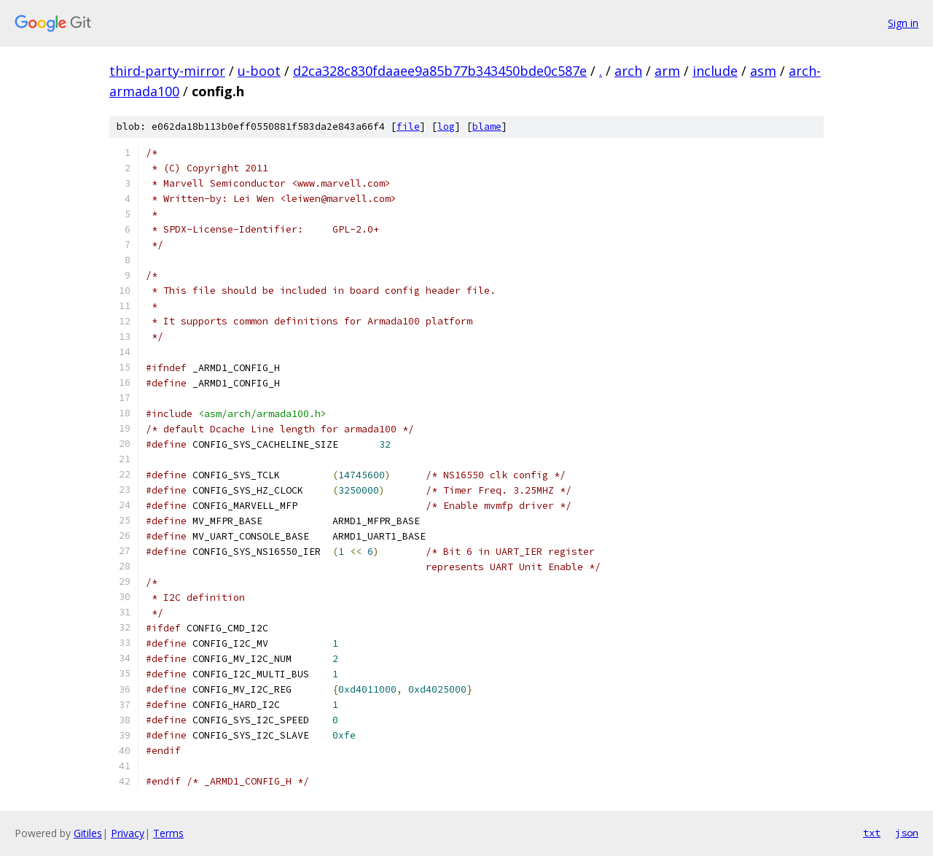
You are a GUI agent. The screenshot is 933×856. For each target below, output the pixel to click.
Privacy (127, 833)
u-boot (259, 70)
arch (628, 70)
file (408, 126)
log (446, 126)
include (715, 70)
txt (872, 832)
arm (667, 70)
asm (763, 70)
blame (486, 126)
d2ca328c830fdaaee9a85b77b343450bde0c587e (440, 70)
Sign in (903, 23)
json (906, 832)
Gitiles (88, 833)
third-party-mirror (167, 70)
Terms (168, 833)
